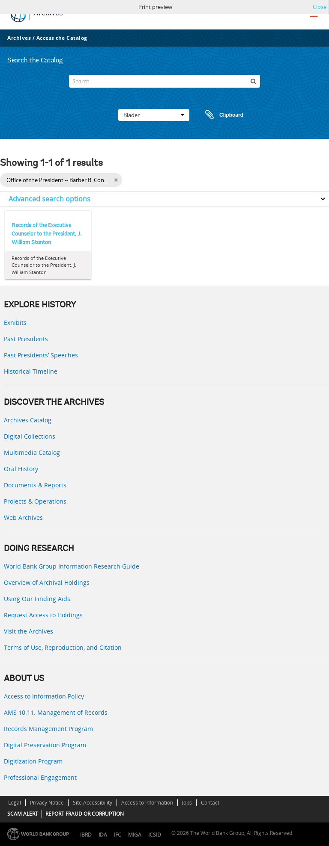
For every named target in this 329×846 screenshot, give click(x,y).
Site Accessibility (92, 802)
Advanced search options (49, 198)
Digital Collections (29, 436)
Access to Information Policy (44, 696)
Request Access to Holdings (43, 615)
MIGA (134, 834)
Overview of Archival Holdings (47, 582)
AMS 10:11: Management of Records (56, 712)
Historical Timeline (30, 371)
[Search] (164, 81)
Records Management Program (48, 729)
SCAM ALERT (22, 813)
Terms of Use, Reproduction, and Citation (63, 647)
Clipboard (220, 115)
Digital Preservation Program (45, 745)
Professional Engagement (40, 777)
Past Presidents (26, 339)
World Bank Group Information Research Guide (71, 566)
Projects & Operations (35, 501)
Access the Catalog (61, 37)
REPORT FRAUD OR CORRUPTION (84, 813)
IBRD (86, 834)
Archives (19, 37)
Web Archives (23, 517)
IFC (117, 834)
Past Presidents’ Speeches (41, 355)
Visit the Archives (28, 631)
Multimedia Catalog (32, 452)
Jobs (187, 802)
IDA (103, 834)
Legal (14, 802)
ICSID (154, 834)
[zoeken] (253, 81)
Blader (153, 115)
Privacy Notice (47, 802)
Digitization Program (33, 761)
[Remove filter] (116, 180)
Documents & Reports (35, 485)
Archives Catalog (27, 420)
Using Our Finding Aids (37, 599)
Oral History (21, 469)
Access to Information (147, 802)
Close (319, 7)
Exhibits (15, 322)
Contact (210, 802)
